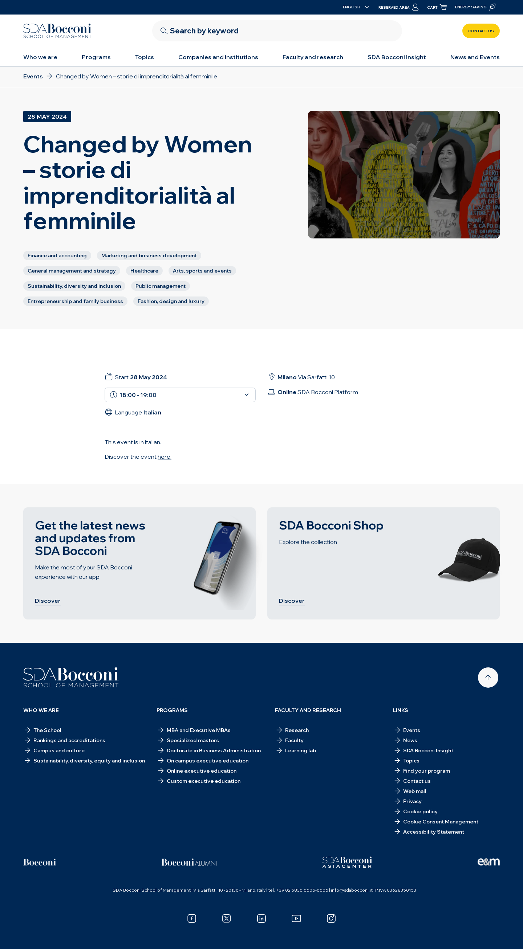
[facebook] (192, 918)
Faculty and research (313, 57)
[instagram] (331, 918)
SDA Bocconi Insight (397, 57)
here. (164, 456)
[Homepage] (71, 677)
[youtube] (296, 918)
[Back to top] (488, 677)
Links (400, 710)
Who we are (40, 57)
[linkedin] (261, 918)
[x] (226, 918)
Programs (96, 57)
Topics (144, 57)
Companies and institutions (218, 57)
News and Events (475, 57)
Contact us (481, 31)
